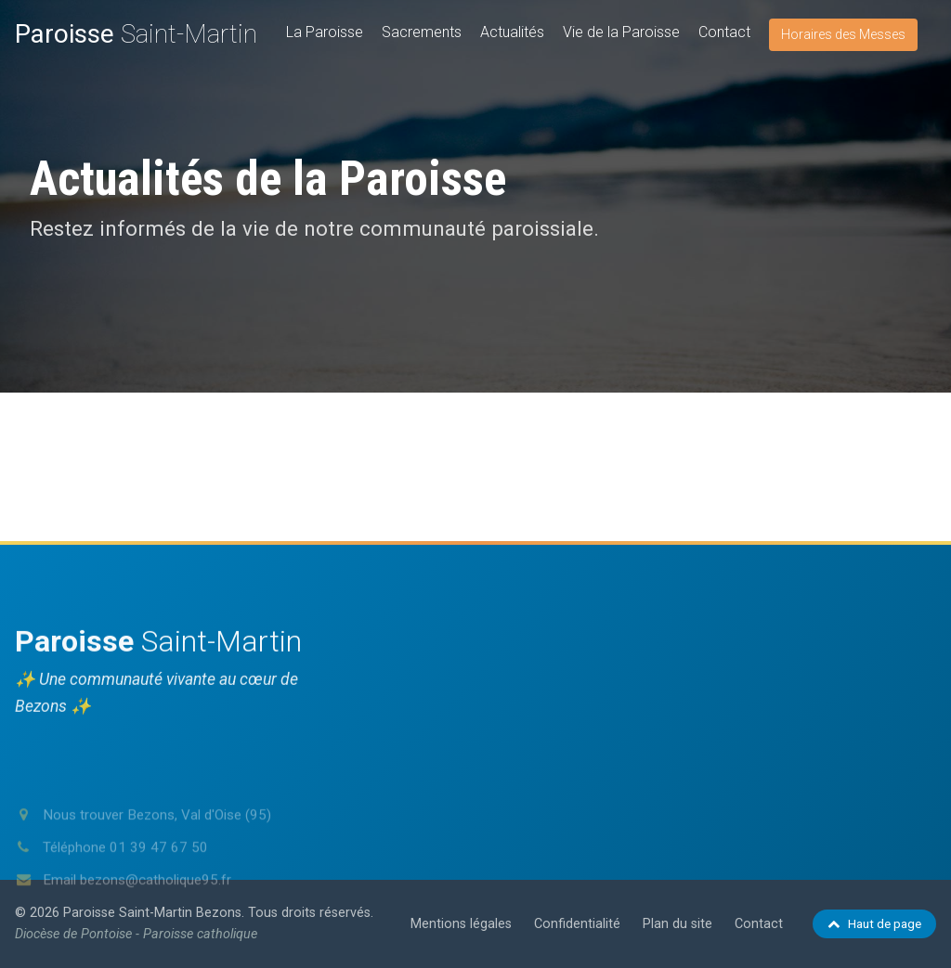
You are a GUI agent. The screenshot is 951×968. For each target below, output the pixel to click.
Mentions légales (461, 924)
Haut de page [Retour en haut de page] (874, 923)
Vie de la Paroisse (621, 32)
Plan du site (677, 924)
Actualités (512, 32)
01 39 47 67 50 (159, 880)
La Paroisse (324, 32)
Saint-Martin (136, 34)
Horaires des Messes (843, 34)
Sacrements (422, 32)
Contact (724, 32)
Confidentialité (577, 924)
